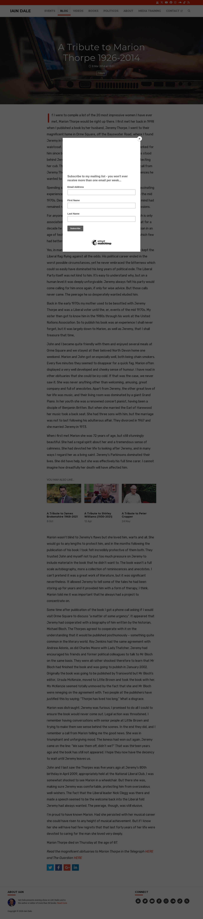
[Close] (139, 138)
